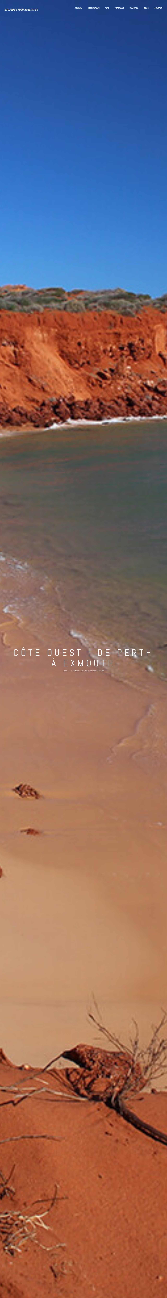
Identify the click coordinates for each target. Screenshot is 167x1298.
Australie (76, 670)
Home (65, 670)
